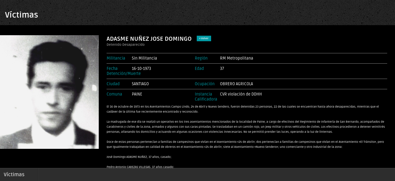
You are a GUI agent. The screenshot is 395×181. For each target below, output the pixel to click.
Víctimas (21, 15)
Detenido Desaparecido (126, 44)
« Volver (204, 38)
